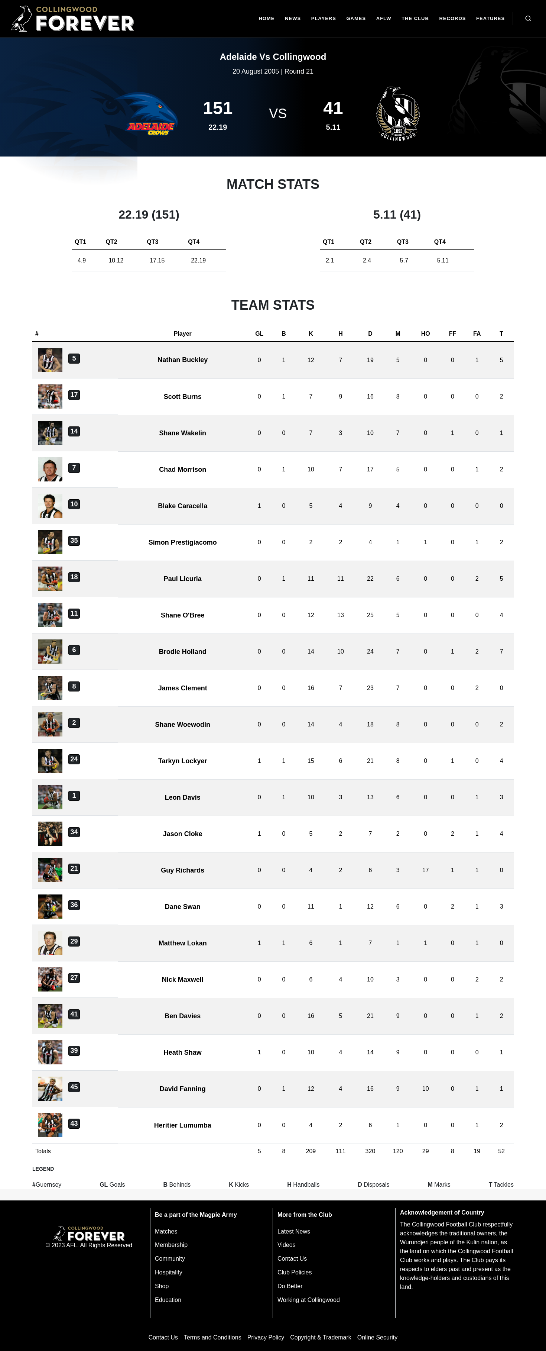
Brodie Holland (183, 651)
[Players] (323, 18)
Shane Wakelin (182, 433)
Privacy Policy (266, 1337)
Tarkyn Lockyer (182, 761)
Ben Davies (183, 1016)
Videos (286, 1245)
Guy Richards (182, 870)
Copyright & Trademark (320, 1337)
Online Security (377, 1337)
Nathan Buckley (182, 360)
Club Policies (294, 1272)
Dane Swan (183, 906)
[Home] (267, 18)
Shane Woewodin (182, 724)
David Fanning (183, 1089)
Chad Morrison (182, 469)
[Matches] (356, 18)
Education (168, 1300)
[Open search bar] (528, 18)
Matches (166, 1231)
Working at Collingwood (308, 1300)
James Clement (182, 688)
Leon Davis (183, 797)
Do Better (290, 1286)
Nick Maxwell (183, 979)
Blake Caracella (182, 506)
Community (170, 1258)
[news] (293, 18)
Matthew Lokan (183, 943)
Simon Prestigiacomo (183, 542)
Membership (171, 1245)
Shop (162, 1286)
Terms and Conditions (212, 1337)
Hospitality (168, 1272)
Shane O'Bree (182, 615)
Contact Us (292, 1258)
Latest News (293, 1231)
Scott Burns (183, 396)
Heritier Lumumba (182, 1125)
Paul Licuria (183, 579)
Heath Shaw (183, 1052)
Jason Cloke (182, 834)
